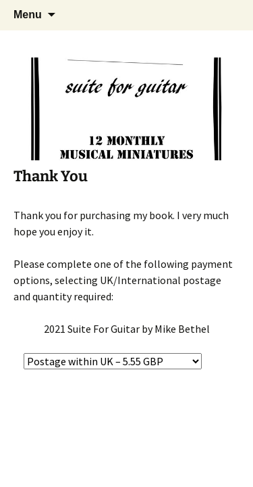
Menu (27, 14)
